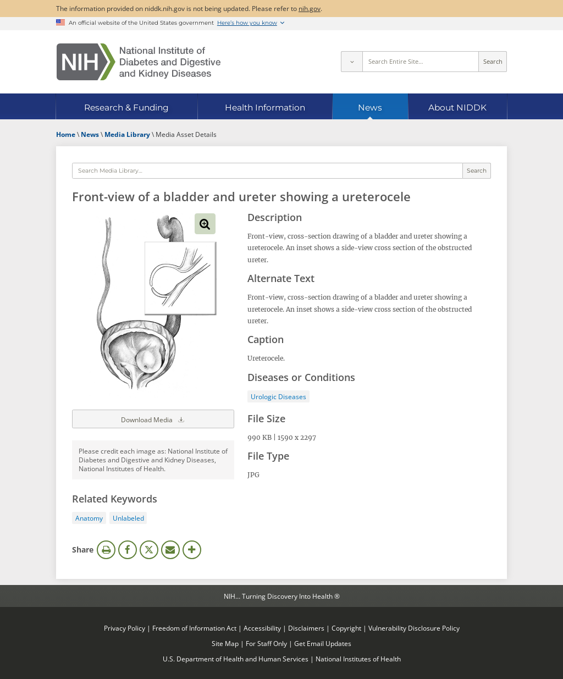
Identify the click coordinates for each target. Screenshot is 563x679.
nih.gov (310, 8)
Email (170, 549)
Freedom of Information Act (194, 627)
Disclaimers (306, 627)
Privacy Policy (124, 627)
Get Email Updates (322, 643)
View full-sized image (205, 223)
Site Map (225, 643)
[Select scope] (351, 61)
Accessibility (262, 627)
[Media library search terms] (267, 171)
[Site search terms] (420, 61)
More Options (192, 549)
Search (493, 61)
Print (106, 549)
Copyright (346, 627)
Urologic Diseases (278, 396)
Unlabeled (128, 518)
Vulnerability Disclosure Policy (414, 627)
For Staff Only (266, 643)
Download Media (153, 418)
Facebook (127, 549)
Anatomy (89, 518)
